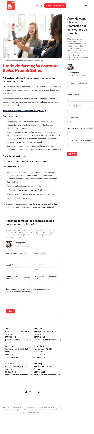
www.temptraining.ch (45, 207)
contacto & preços (55, 5)
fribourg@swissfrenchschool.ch (47, 375)
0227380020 (10, 337)
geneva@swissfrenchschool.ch (18, 340)
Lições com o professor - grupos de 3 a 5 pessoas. (28, 190)
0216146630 (39, 337)
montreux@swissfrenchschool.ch (18, 375)
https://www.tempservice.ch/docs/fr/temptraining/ (24, 111)
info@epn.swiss (11, 357)
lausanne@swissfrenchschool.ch (47, 340)
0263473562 (39, 372)
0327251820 (10, 354)
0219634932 (10, 372)
